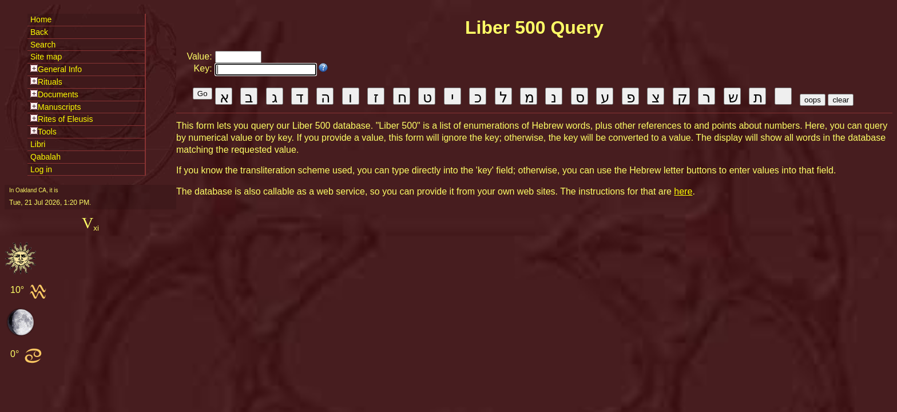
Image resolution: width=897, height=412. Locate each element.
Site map (46, 56)
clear (840, 100)
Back (39, 32)
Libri (37, 144)
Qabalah (45, 156)
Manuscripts (59, 107)
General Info (60, 69)
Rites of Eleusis (65, 119)
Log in (41, 169)
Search (42, 44)
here (683, 191)
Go (202, 93)
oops (812, 100)
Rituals (50, 81)
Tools (47, 131)
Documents (58, 94)
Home (40, 19)
